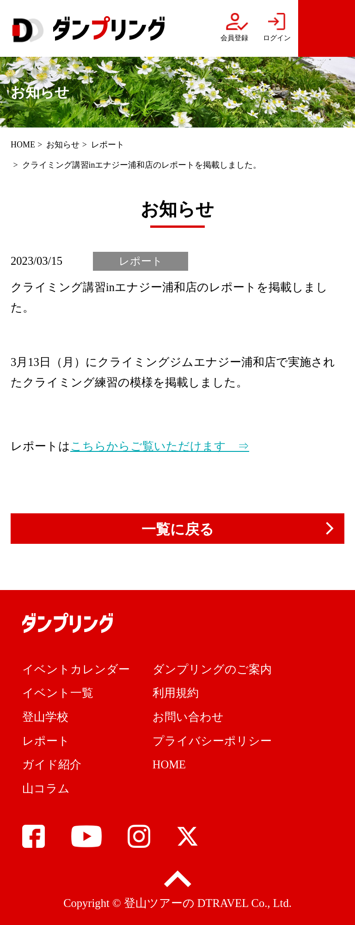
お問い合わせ (188, 717)
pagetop (177, 880)
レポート (107, 144)
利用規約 (176, 693)
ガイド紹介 (51, 764)
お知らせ (63, 144)
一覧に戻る (177, 529)
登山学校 (45, 717)
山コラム (46, 788)
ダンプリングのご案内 (212, 669)
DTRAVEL (223, 903)
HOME (23, 144)
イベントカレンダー (76, 669)
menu (326, 28)
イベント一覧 (57, 693)
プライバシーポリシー (212, 741)
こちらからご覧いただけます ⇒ (159, 446)
